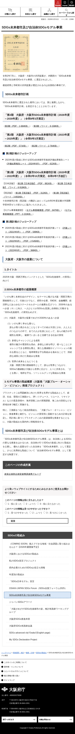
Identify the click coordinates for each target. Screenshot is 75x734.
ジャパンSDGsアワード (20, 602)
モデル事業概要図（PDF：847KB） (43, 210)
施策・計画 (30, 653)
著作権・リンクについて (13, 667)
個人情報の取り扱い (12, 676)
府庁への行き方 (8, 720)
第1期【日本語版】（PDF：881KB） (35, 183)
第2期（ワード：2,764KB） (45, 146)
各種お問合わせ (45, 720)
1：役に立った (15, 504)
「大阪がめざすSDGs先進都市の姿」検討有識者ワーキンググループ (39, 610)
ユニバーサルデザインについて (16, 671)
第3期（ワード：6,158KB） (47, 126)
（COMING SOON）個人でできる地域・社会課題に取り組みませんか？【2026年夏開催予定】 (39, 545)
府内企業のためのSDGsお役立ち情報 (27, 567)
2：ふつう (31, 504)
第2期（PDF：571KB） (16, 146)
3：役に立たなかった (50, 504)
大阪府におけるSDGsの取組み (24, 554)
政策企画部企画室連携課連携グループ (22, 474)
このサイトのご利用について (15, 662)
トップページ (6, 653)
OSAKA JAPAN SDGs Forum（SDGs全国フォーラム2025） (38, 588)
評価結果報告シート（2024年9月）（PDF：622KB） (32, 164)
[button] (58, 3)
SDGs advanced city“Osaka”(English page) (29, 633)
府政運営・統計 (18, 653)
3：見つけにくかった (56, 513)
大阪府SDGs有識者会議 (20, 626)
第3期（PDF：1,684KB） (17, 126)
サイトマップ (9, 680)
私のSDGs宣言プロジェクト (22, 561)
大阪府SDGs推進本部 (19, 619)
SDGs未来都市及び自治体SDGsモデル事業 (30, 595)
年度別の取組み (16, 574)
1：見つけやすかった (18, 513)
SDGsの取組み (16, 535)
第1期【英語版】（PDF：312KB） (32, 193)
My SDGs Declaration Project (23, 639)
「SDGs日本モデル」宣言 (21, 581)
